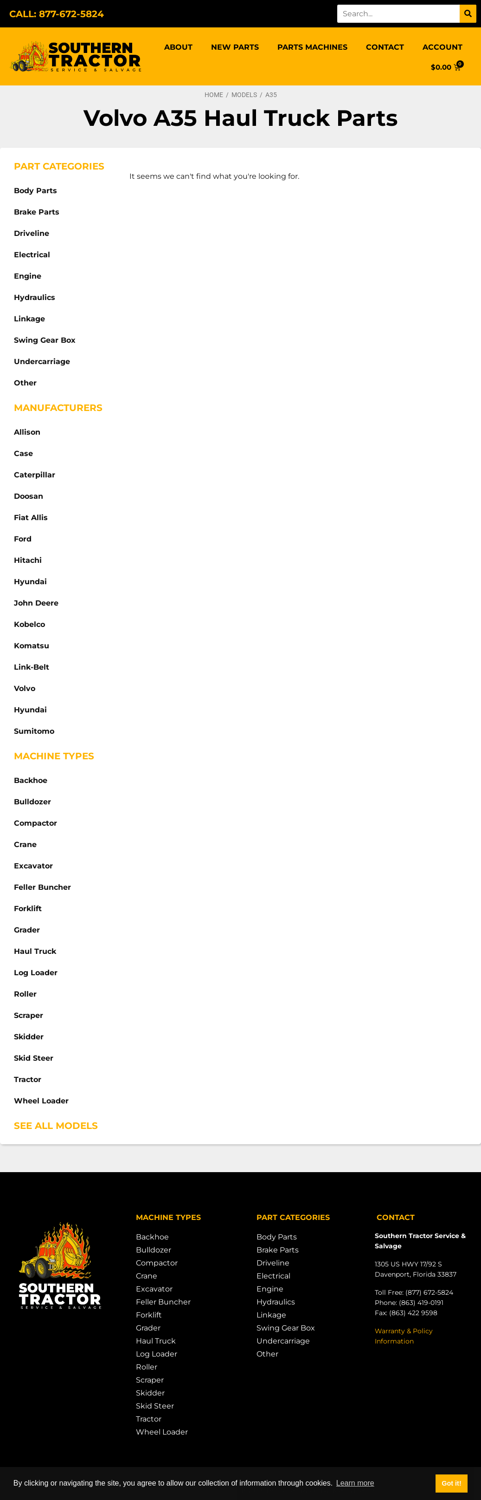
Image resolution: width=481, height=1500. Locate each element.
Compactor (35, 823)
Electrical (32, 254)
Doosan (28, 496)
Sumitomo (34, 731)
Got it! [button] (451, 1483)
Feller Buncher (42, 887)
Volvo (24, 688)
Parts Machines (312, 47)
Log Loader (36, 972)
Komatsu (31, 645)
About (178, 47)
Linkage (29, 318)
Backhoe (30, 780)
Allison (27, 432)
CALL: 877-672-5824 (56, 14)
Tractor (27, 1079)
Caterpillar (34, 474)
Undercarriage (42, 361)
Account (442, 47)
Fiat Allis (31, 517)
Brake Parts (36, 212)
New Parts (235, 47)
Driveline (31, 233)
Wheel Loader (41, 1100)
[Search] (468, 14)
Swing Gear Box (45, 340)
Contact (385, 47)
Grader (27, 930)
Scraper (28, 1015)
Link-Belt (31, 667)
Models (244, 94)
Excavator (33, 865)
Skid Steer (33, 1058)
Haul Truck (35, 951)
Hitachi (28, 560)
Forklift (28, 908)
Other (25, 382)
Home (214, 94)
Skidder (29, 1036)
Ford (23, 539)
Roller (25, 994)
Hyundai (30, 581)
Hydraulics (34, 297)
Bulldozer (32, 801)
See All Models (56, 1125)
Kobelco (29, 624)
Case (23, 453)
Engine (27, 276)
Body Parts (35, 190)
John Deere (36, 603)
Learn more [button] (355, 1483)
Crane (25, 844)
